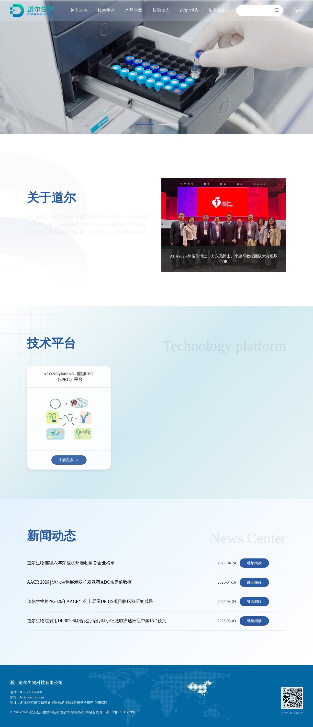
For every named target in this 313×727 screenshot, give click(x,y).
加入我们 (217, 10)
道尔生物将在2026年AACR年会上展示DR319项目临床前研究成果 (90, 601)
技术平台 (106, 10)
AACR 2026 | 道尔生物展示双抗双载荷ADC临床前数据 (79, 582)
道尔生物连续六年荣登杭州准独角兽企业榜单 (71, 562)
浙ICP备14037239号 (120, 712)
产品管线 (134, 10)
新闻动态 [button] (161, 10)
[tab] (144, 124)
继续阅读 (254, 563)
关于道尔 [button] (79, 10)
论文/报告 (189, 10)
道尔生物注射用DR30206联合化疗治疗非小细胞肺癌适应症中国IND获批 (96, 620)
